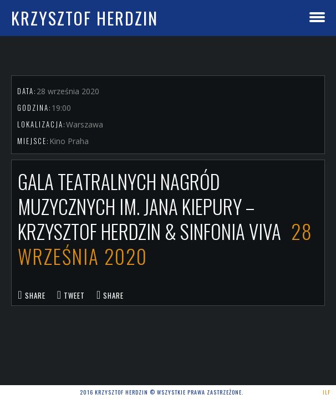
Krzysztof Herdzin (84, 18)
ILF (326, 392)
